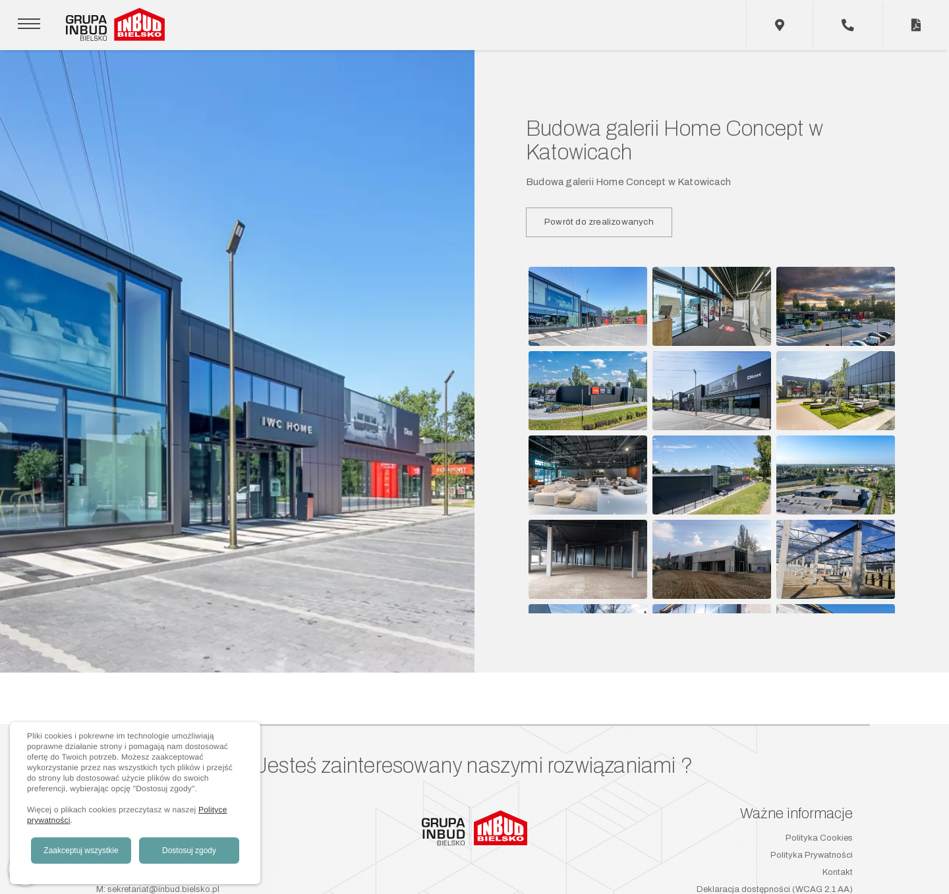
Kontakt (837, 872)
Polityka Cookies (819, 838)
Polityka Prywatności (811, 855)
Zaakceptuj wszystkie (80, 850)
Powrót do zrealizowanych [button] (599, 222)
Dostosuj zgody (189, 850)
